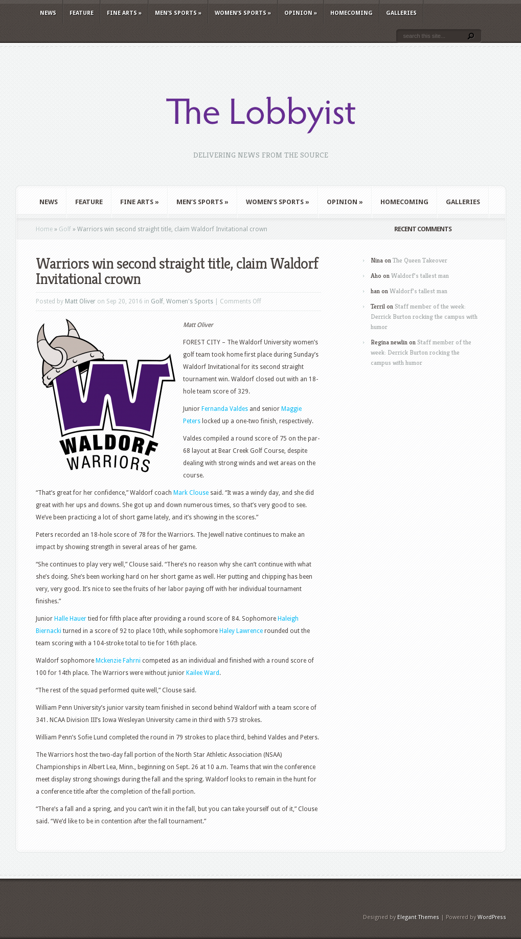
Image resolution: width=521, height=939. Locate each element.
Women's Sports (189, 301)
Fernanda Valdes (224, 408)
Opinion (300, 13)
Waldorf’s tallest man (420, 275)
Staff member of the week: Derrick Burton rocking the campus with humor (424, 316)
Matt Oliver (80, 301)
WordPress (492, 917)
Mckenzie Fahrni (118, 660)
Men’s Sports (178, 13)
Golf (65, 229)
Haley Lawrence (241, 631)
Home (44, 229)
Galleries (401, 13)
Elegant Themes (418, 917)
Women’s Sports (243, 13)
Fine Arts (124, 13)
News (48, 13)
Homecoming (351, 13)
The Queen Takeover (420, 260)
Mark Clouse (191, 492)
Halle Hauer (70, 618)
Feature (82, 13)
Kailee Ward (202, 672)
